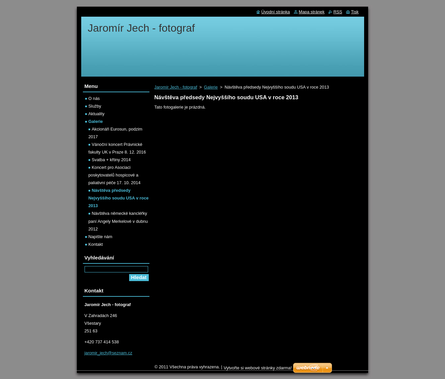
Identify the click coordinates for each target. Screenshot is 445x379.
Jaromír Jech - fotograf (175, 87)
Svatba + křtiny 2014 (111, 159)
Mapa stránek (312, 11)
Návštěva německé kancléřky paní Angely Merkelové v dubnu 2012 (118, 221)
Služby (95, 106)
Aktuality (97, 113)
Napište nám (100, 236)
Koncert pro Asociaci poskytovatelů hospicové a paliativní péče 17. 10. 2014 (115, 175)
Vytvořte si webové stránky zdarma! (258, 369)
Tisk (355, 11)
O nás (94, 98)
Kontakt (96, 244)
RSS (338, 11)
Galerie (211, 87)
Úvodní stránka (275, 11)
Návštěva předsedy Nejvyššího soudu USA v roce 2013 (119, 198)
